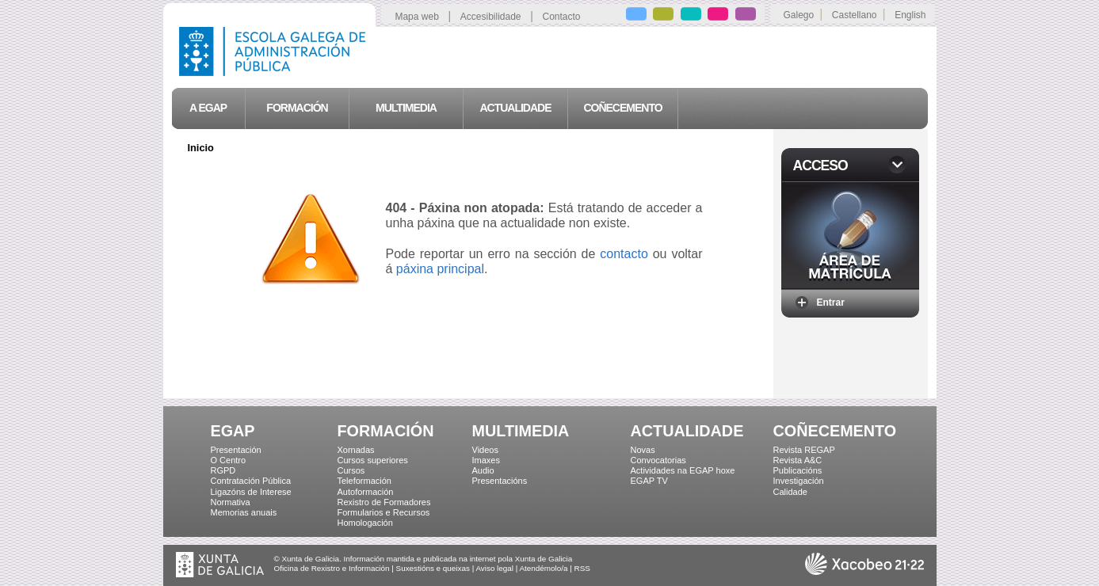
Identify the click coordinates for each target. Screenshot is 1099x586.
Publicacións (797, 470)
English (910, 15)
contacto (623, 254)
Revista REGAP (804, 450)
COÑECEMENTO (835, 431)
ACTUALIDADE (687, 431)
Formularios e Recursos (384, 512)
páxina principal (440, 269)
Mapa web (416, 16)
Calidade (790, 492)
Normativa (230, 502)
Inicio (201, 148)
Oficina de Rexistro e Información (332, 568)
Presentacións (500, 480)
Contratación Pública (251, 480)
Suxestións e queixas (433, 568)
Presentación (236, 450)
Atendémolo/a (544, 568)
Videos (485, 450)
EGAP (233, 431)
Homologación (365, 522)
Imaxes (486, 460)
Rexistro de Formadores (384, 502)
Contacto (562, 16)
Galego (799, 15)
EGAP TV (649, 480)
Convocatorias (658, 460)
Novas (643, 450)
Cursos (351, 470)
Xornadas (356, 450)
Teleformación (364, 480)
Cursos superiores (373, 460)
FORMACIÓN (386, 431)
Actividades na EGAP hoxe (683, 470)
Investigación (798, 480)
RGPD (223, 470)
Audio (483, 470)
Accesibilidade (490, 16)
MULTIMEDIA (521, 431)
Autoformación (366, 492)
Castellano (854, 15)
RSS (582, 568)
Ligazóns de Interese (251, 492)
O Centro (228, 460)
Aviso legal (494, 568)
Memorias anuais (244, 512)
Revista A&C (797, 460)
